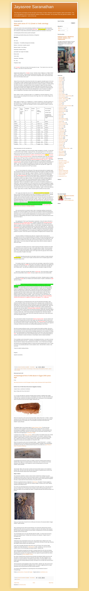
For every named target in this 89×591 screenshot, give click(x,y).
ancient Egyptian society (28, 554)
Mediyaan (60, 112)
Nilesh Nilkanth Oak (62, 118)
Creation (60, 81)
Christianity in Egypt (31, 432)
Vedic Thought (61, 151)
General (18, 579)
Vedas (60, 149)
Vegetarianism (61, 152)
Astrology (18, 368)
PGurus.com (61, 125)
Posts (60, 28)
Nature (60, 117)
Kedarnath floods (62, 107)
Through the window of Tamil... (64, 148)
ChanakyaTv (61, 80)
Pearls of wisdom (62, 122)
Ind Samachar (61, 101)
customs (60, 83)
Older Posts (51, 582)
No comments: (32, 577)
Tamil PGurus (61, 142)
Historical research (62, 100)
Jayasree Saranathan (34, 6)
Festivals (60, 87)
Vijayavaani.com (62, 154)
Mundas (60, 115)
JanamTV (60, 104)
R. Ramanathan (62, 131)
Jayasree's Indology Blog (63, 171)
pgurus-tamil (61, 169)
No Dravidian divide (62, 119)
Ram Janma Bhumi (62, 135)
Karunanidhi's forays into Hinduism (65, 105)
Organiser (60, 121)
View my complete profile (69, 200)
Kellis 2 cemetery (28, 434)
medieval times (31, 546)
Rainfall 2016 (61, 132)
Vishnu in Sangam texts (63, 173)
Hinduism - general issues (63, 98)
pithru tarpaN (61, 127)
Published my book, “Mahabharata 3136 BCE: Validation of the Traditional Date (66, 38)
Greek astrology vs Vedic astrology (32, 368)
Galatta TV (61, 88)
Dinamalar (61, 85)
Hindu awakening (42, 368)
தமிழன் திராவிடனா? (63, 176)
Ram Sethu (61, 137)
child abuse (35, 481)
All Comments (61, 30)
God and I (60, 92)
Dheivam (60, 84)
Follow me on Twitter (62, 163)
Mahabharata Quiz (62, 111)
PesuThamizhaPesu (62, 124)
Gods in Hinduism (23, 368)
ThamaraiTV (61, 144)
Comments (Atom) (22, 584)
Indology (60, 102)
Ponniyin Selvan (62, 129)
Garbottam (61, 90)
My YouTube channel (63, 160)
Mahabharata (61, 108)
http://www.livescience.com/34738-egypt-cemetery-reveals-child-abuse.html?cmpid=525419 (32, 382)
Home (34, 582)
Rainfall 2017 (61, 134)
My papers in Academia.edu (64, 162)
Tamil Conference (62, 141)
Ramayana (61, 138)
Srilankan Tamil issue (63, 139)
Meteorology (61, 114)
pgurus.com (61, 167)
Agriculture (61, 77)
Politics (60, 128)
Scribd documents (62, 174)
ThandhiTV (61, 145)
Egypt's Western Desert (37, 427)
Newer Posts (16, 582)
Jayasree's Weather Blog (63, 170)
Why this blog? (61, 155)
